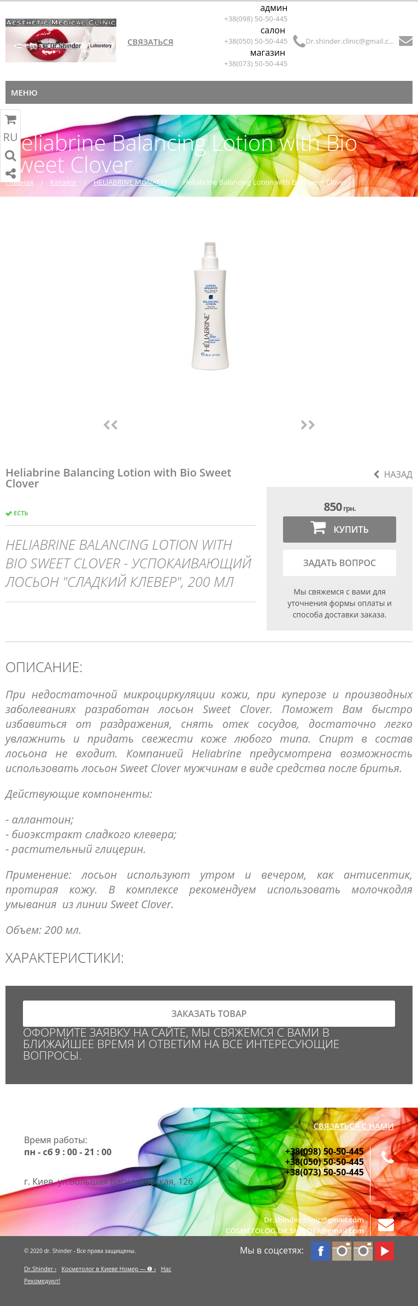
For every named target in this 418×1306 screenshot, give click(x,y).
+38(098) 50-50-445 (255, 18)
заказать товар (209, 1014)
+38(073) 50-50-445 (255, 63)
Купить (339, 527)
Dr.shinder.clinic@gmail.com (350, 41)
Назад (393, 474)
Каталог (63, 182)
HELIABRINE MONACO (130, 182)
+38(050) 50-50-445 (255, 41)
